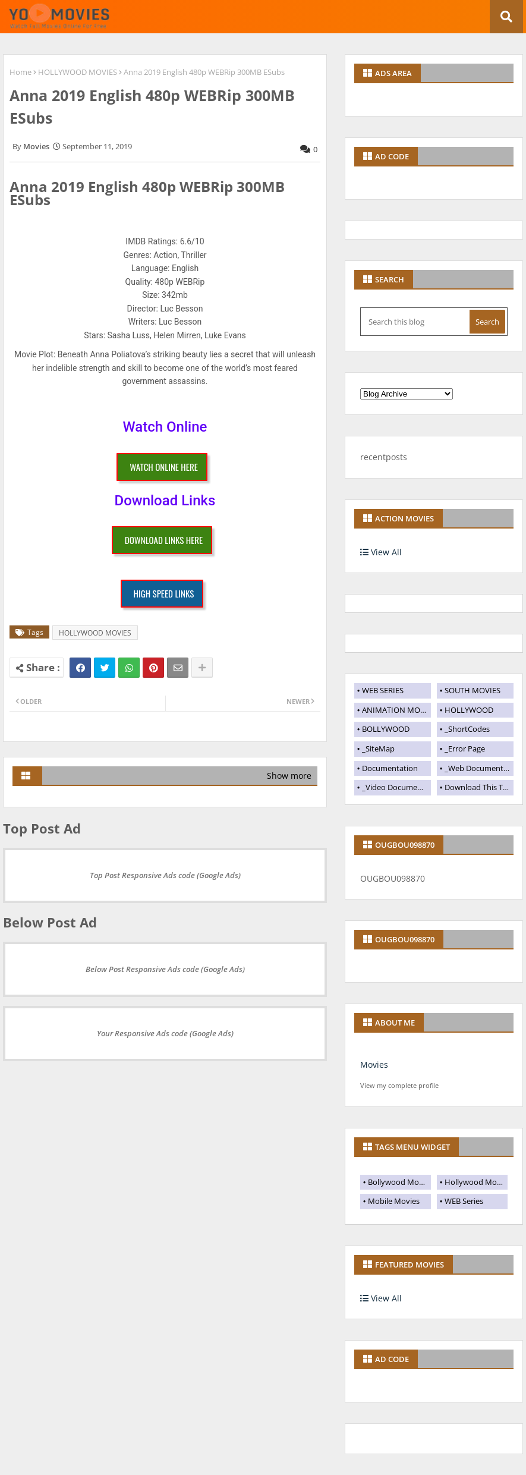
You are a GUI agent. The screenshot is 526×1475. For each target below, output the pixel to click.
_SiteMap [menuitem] (378, 748)
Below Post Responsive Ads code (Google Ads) (165, 969)
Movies (374, 1064)
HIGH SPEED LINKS (164, 593)
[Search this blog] (416, 322)
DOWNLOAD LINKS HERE (164, 539)
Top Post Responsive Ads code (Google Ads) (165, 875)
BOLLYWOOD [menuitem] (386, 729)
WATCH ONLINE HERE (164, 466)
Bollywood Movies (399, 1182)
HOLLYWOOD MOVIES (77, 72)
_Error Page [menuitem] (465, 748)
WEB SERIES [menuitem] (383, 690)
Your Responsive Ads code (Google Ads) (165, 1033)
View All (381, 552)
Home (21, 72)
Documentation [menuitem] (390, 768)
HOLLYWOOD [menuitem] (469, 710)
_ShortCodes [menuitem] (467, 729)
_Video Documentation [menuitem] (396, 787)
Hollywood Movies (476, 1182)
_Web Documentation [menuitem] (479, 768)
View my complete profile (399, 1085)
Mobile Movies (394, 1201)
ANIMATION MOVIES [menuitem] (396, 710)
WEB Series (464, 1201)
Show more (289, 775)
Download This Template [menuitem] (479, 787)
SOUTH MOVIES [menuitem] (472, 690)
